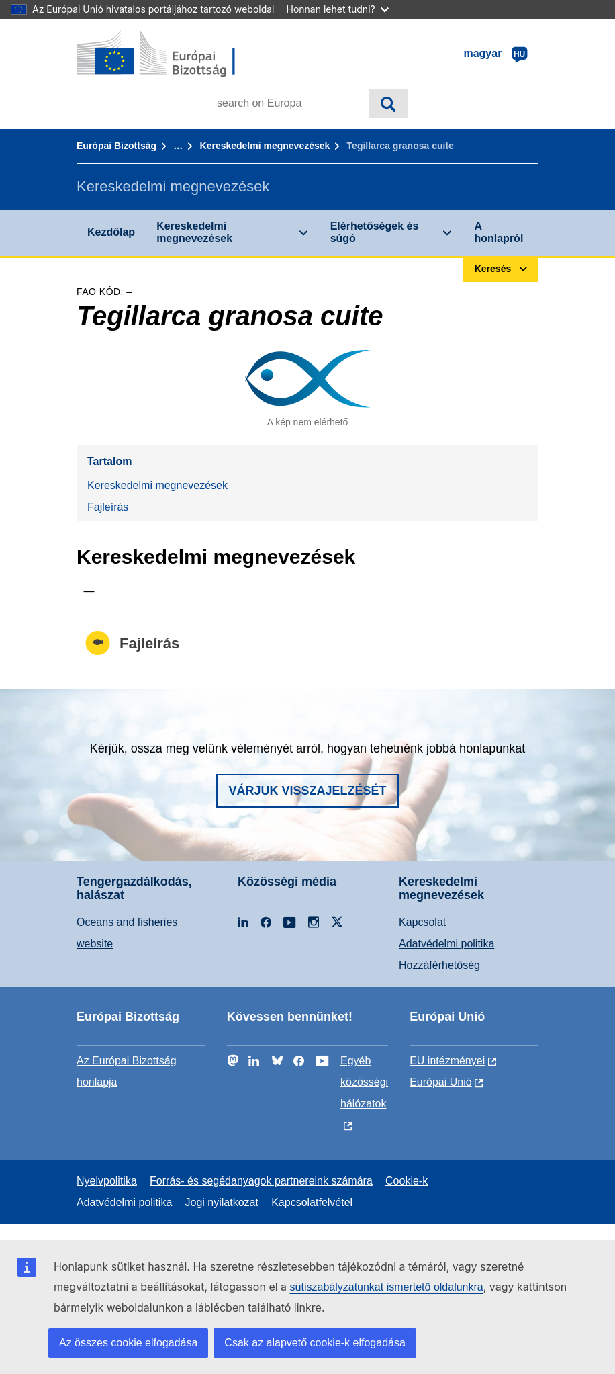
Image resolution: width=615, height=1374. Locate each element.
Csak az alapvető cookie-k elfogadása (315, 1342)
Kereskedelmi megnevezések (265, 145)
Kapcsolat (422, 922)
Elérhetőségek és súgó (374, 232)
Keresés (388, 103)
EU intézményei (447, 1060)
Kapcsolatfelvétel (311, 1202)
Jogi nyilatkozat (221, 1202)
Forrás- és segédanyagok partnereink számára (261, 1181)
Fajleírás (107, 507)
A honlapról (498, 232)
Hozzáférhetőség (439, 965)
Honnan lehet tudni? (338, 9)
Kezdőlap (111, 232)
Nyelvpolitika (107, 1181)
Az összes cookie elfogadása (128, 1342)
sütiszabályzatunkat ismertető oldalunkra (386, 1287)
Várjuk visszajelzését (307, 791)
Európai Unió (441, 1082)
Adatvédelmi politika (446, 943)
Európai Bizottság (116, 145)
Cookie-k (406, 1181)
